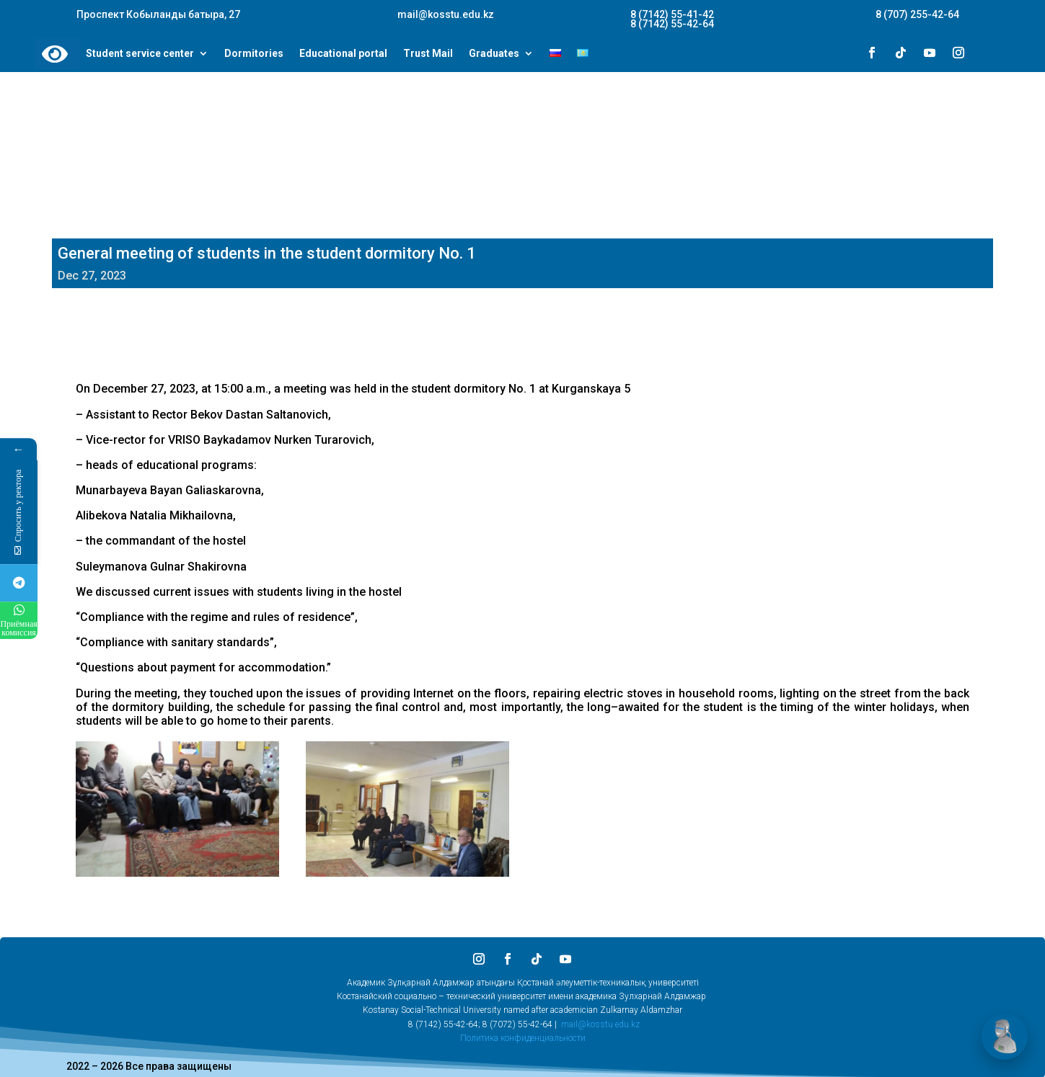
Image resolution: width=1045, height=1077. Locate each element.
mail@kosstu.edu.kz (600, 1024)
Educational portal (343, 54)
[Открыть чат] (1005, 1037)
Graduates (494, 54)
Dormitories (253, 54)
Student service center (140, 54)
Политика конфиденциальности (523, 1038)
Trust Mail (428, 54)
